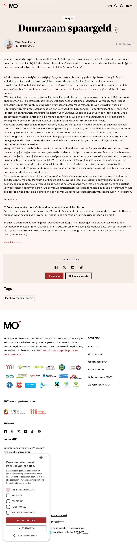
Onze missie (95, 354)
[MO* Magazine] (14, 6)
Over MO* (94, 346)
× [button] (45, 457)
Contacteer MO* (97, 361)
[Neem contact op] (110, 6)
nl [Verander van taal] (129, 5)
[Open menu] (5, 5)
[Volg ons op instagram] (12, 431)
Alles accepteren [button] (26, 520)
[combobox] (41, 457)
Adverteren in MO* (99, 384)
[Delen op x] (64, 267)
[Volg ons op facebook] (5, 431)
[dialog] (26, 497)
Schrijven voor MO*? (100, 377)
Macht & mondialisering (19, 297)
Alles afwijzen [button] (26, 528)
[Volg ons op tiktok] (32, 431)
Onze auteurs (96, 369)
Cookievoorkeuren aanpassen (68, 528)
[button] (26, 535)
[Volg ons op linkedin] (25, 431)
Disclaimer (57, 521)
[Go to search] (115, 6)
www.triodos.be (13, 242)
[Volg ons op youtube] (39, 431)
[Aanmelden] (121, 6)
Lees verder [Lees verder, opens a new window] (25, 483)
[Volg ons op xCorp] (18, 431)
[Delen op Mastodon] (81, 267)
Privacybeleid (59, 515)
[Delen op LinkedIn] (72, 267)
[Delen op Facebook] (56, 267)
